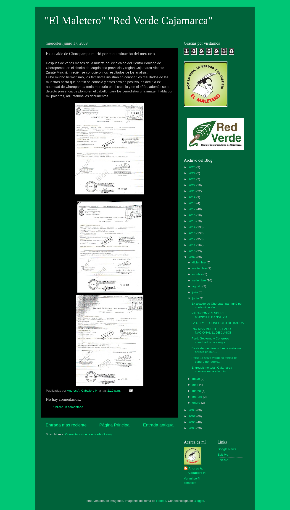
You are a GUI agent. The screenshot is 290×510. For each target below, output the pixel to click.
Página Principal (115, 425)
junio (196, 298)
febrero (197, 396)
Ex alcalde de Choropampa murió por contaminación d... (217, 305)
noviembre (200, 268)
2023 (192, 179)
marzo (197, 391)
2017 (192, 209)
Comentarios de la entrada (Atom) (88, 434)
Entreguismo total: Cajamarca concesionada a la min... (212, 369)
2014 (192, 227)
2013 (192, 233)
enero (196, 402)
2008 (192, 410)
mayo (196, 378)
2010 (192, 251)
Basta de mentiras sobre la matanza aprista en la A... (216, 350)
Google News (227, 449)
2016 (192, 215)
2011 (192, 245)
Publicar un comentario (67, 407)
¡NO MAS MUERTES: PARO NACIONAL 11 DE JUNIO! (211, 330)
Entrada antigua (158, 425)
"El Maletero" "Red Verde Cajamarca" (129, 20)
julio (195, 292)
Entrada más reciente (66, 425)
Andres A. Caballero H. (197, 470)
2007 (192, 416)
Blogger (199, 500)
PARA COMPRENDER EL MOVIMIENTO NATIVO (209, 315)
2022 (192, 185)
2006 (192, 422)
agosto (197, 286)
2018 (192, 203)
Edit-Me (223, 454)
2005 (192, 428)
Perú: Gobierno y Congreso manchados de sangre (210, 340)
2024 (192, 173)
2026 (192, 167)
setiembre (199, 280)
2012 (192, 239)
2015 (192, 221)
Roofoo (161, 500)
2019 (192, 197)
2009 (192, 257)
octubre (197, 274)
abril (195, 384)
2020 (192, 191)
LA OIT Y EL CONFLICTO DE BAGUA (218, 323)
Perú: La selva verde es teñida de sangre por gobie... (214, 359)
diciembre (199, 262)
